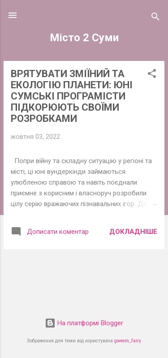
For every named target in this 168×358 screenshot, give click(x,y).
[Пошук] (155, 18)
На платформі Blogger (84, 323)
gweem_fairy (127, 341)
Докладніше (133, 232)
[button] (151, 75)
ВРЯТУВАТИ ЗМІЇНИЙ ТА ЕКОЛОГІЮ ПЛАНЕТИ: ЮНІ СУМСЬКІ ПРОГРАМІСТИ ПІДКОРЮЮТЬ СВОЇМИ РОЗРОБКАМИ (72, 96)
